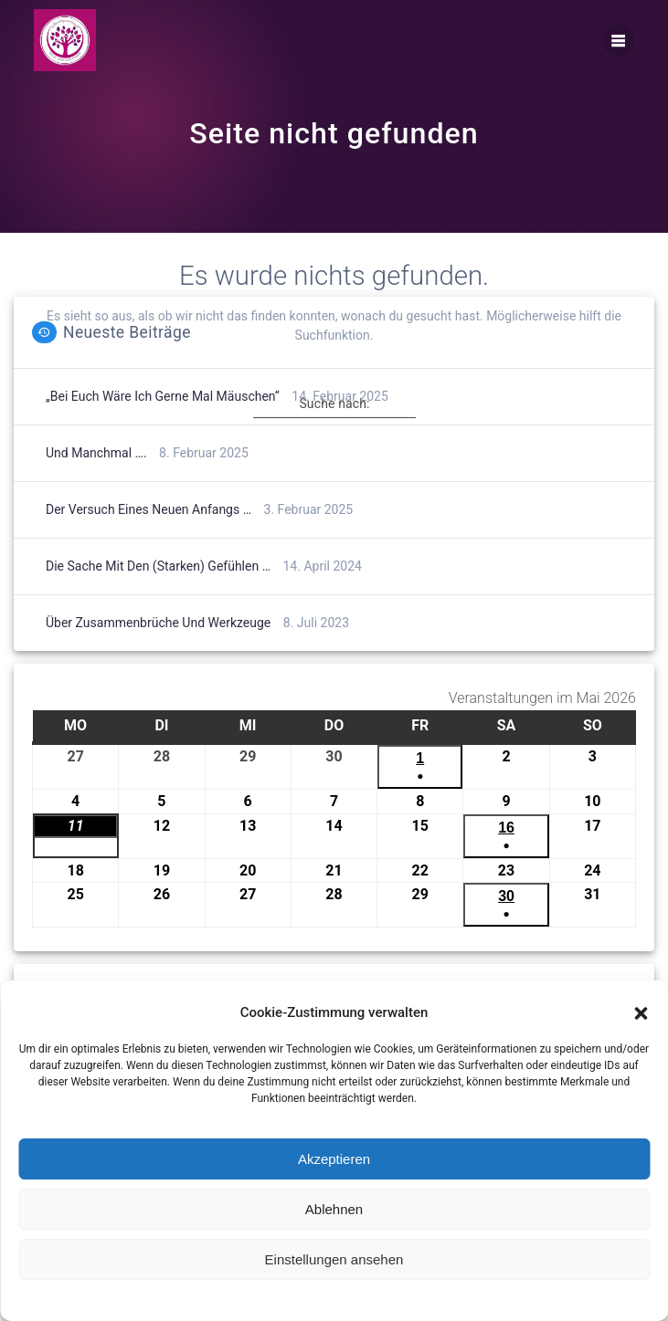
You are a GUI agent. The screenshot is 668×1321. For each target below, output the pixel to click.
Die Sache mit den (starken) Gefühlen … (158, 596)
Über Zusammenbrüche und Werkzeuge (158, 652)
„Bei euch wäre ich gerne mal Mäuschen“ (163, 426)
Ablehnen (334, 1209)
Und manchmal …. (96, 483)
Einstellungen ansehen (334, 1259)
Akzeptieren (334, 1159)
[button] (640, 1013)
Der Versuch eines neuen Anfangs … (148, 539)
